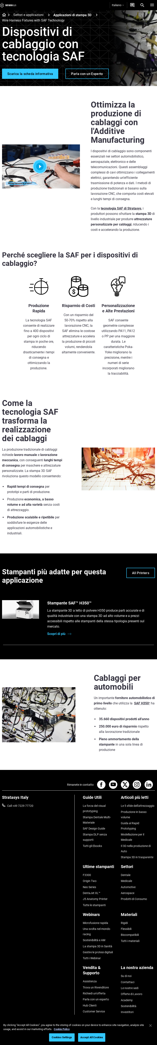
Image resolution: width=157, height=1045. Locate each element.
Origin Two (89, 881)
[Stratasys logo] (8, 5)
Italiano (118, 5)
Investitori (127, 1012)
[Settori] (138, 868)
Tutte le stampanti (94, 905)
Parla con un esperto (96, 999)
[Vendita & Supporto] (100, 972)
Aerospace (127, 893)
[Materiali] (138, 916)
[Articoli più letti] (138, 799)
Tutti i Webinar (92, 958)
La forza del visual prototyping (94, 808)
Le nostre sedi (129, 988)
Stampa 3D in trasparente (137, 857)
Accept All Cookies (91, 1037)
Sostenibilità (128, 1006)
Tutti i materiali (130, 941)
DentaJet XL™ (91, 893)
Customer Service (94, 1011)
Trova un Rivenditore (96, 987)
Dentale (125, 875)
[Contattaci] (132, 5)
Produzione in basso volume (134, 814)
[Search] (142, 5)
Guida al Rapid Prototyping (130, 826)
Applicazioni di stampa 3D (72, 15)
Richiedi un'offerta (94, 993)
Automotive (128, 887)
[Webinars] (100, 916)
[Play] (41, 166)
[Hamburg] (152, 5)
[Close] (150, 1025)
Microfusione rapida (95, 923)
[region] (78, 1032)
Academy (127, 1000)
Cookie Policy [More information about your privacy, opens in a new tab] (62, 1029)
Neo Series (89, 887)
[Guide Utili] (100, 799)
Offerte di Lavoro (131, 994)
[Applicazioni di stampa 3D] (96, 15)
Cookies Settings (62, 1037)
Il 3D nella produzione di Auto (136, 848)
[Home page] (2, 15)
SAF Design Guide (94, 828)
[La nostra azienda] (138, 969)
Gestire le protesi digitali (98, 952)
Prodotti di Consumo (134, 899)
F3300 (87, 875)
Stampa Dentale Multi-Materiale (97, 820)
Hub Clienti (89, 1005)
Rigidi (124, 923)
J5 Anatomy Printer (95, 899)
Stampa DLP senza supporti (95, 837)
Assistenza (90, 981)
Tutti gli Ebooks (92, 846)
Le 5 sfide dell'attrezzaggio (137, 805)
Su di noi (126, 976)
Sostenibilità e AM (94, 940)
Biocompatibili (130, 934)
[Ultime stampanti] (100, 868)
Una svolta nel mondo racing (96, 931)
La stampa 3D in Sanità (97, 946)
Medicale (126, 881)
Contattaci (127, 982)
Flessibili (126, 929)
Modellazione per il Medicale (132, 837)
